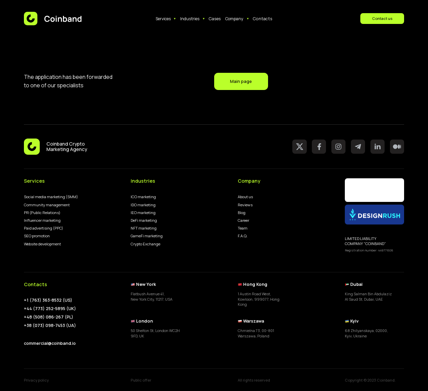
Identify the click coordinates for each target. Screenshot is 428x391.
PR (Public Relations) (42, 212)
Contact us (382, 18)
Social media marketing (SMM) (51, 196)
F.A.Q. (243, 235)
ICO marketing (143, 196)
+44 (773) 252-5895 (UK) (50, 308)
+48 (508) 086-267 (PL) (48, 317)
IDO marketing (143, 204)
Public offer (141, 380)
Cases (215, 19)
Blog (241, 212)
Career (243, 220)
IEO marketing (143, 212)
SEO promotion (37, 235)
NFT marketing (144, 228)
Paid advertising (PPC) (43, 228)
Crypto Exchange (145, 243)
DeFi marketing (144, 220)
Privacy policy (36, 380)
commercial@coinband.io (50, 343)
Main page (241, 81)
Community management (47, 204)
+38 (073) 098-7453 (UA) (50, 325)
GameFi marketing (147, 235)
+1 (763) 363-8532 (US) (48, 300)
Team (243, 228)
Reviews (245, 204)
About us (245, 196)
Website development (42, 243)
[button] (166, 18)
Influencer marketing (42, 220)
